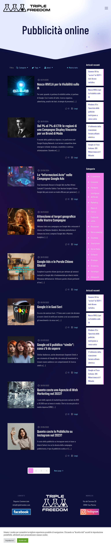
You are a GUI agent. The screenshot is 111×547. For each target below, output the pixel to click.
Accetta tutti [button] (22, 540)
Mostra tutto (72, 67)
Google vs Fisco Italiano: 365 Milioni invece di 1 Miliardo (94, 150)
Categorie (22, 67)
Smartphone (95, 243)
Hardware (94, 187)
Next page (59, 470)
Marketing (94, 202)
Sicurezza (94, 238)
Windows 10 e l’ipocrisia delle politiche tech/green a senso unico (93, 111)
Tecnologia (95, 271)
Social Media (95, 249)
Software (94, 254)
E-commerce (95, 176)
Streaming (94, 266)
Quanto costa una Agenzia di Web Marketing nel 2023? (57, 392)
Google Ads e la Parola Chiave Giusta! (55, 263)
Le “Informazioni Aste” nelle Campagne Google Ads (54, 177)
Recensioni (95, 226)
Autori (48, 67)
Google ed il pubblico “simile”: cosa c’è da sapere (55, 346)
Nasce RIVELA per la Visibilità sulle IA (58, 86)
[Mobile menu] (106, 7)
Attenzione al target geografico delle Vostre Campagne (56, 218)
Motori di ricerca (94, 210)
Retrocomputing (96, 232)
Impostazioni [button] (9, 540)
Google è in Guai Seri (49, 307)
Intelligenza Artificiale (95, 195)
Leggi (76, 108)
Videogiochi (95, 277)
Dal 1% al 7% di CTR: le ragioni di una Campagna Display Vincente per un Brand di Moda (57, 130)
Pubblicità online (94, 219)
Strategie (94, 260)
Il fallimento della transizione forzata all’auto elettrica (94, 131)
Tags (36, 67)
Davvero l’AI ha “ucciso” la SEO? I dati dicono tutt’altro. (94, 76)
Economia (94, 182)
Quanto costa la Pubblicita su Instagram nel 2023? (55, 433)
